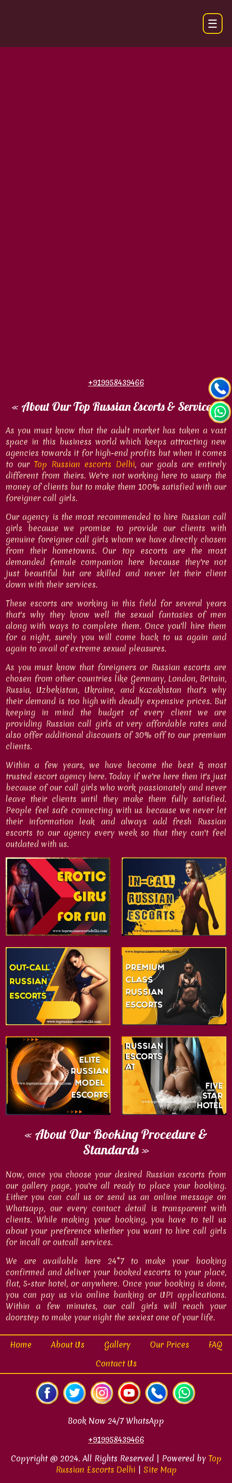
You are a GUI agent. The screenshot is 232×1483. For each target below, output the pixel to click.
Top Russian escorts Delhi (84, 464)
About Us (67, 1344)
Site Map (160, 1469)
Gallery (117, 1344)
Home (21, 1344)
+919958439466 (116, 1439)
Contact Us (116, 1363)
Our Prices (169, 1344)
